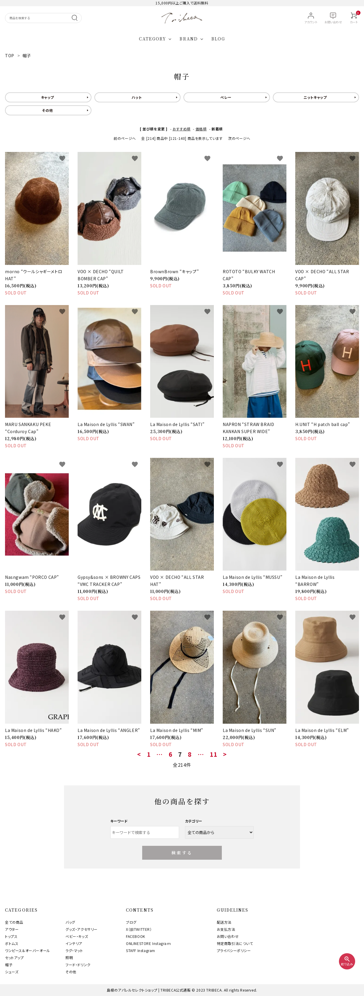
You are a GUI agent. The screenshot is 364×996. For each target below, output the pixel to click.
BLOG (218, 39)
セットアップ (14, 957)
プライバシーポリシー (234, 950)
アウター (12, 929)
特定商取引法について (235, 943)
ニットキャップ (315, 97)
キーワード (119, 820)
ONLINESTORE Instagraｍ (148, 943)
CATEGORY (152, 39)
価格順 (201, 128)
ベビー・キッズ (76, 936)
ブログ (131, 922)
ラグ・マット (74, 950)
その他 (47, 110)
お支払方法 (226, 929)
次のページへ (239, 138)
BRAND (189, 39)
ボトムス (11, 943)
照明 (69, 957)
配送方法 (224, 922)
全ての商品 (14, 922)
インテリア (73, 943)
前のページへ (125, 138)
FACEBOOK (135, 936)
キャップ (47, 97)
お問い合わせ (228, 936)
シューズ (11, 971)
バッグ (70, 922)
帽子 (8, 964)
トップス (11, 936)
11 (213, 754)
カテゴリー (193, 820)
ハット (137, 97)
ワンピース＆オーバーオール (27, 950)
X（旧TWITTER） (139, 929)
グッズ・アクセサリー (81, 929)
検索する (182, 853)
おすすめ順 (182, 128)
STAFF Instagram (140, 950)
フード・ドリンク (78, 964)
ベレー (225, 97)
